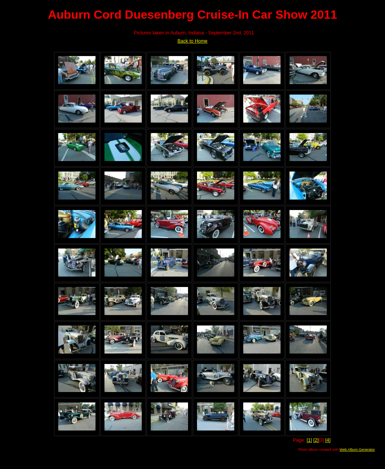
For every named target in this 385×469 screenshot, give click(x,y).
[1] (309, 440)
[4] (328, 440)
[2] (316, 440)
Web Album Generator (357, 449)
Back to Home (192, 41)
